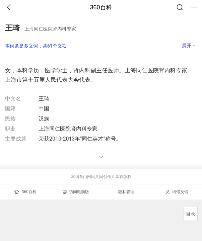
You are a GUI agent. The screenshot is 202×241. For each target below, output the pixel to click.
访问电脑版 (76, 191)
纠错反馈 (176, 191)
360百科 (101, 7)
